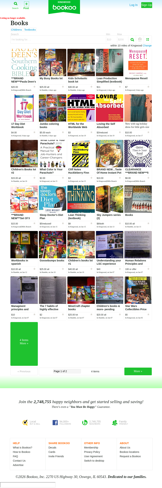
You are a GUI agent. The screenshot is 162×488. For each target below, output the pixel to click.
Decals (52, 447)
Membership (91, 447)
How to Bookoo (21, 451)
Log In (133, 5)
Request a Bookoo (130, 456)
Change (147, 45)
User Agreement (93, 456)
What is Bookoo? (22, 447)
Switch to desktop (94, 460)
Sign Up (146, 5)
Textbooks (30, 29)
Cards (52, 451)
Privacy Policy (92, 451)
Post (26, 5)
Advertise (18, 465)
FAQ (15, 456)
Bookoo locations (129, 451)
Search (15, 5)
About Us (125, 447)
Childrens (16, 29)
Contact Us (19, 460)
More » (138, 371)
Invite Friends (56, 456)
